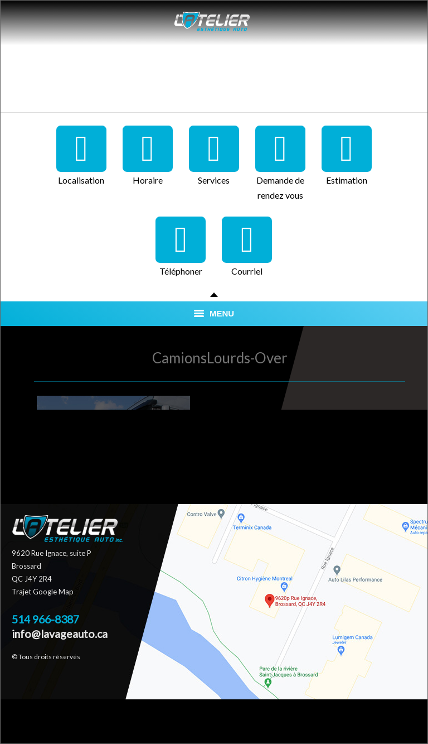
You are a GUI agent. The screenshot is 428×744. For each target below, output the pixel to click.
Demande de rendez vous (280, 162)
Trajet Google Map (43, 591)
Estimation (346, 155)
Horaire (147, 155)
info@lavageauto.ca (60, 633)
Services (214, 155)
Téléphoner (180, 246)
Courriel (247, 246)
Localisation (81, 155)
